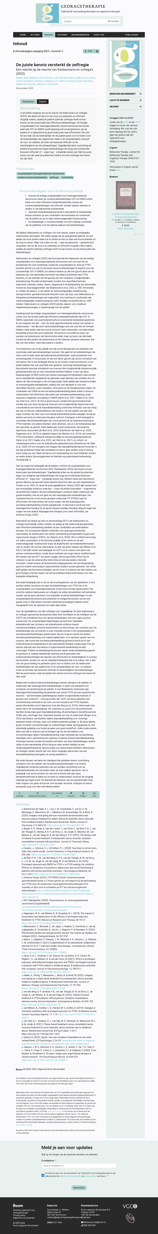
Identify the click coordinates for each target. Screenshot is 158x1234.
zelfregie (54, 177)
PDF (90, 51)
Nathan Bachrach (65, 78)
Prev (135, 234)
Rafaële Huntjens (47, 84)
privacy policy (90, 1176)
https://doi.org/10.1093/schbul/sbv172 (41, 1004)
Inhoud (49, 35)
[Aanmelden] (79, 1187)
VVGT (138, 122)
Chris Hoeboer (24, 81)
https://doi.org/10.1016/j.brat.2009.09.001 (42, 923)
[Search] (84, 21)
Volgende (57, 794)
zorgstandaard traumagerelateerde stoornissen (41, 173)
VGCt (125, 122)
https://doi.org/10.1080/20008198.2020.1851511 (46, 972)
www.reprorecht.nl (55, 1111)
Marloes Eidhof (85, 78)
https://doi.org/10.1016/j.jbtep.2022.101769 (43, 988)
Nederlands (28, 101)
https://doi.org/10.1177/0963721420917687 (53, 854)
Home (23, 35)
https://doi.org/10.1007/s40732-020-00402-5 (44, 1060)
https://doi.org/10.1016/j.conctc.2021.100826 (44, 952)
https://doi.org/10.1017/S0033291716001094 (57, 874)
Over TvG (99, 35)
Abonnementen (80, 35)
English (42, 101)
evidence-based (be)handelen (32, 177)
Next (139, 234)
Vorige (19, 794)
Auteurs (62, 35)
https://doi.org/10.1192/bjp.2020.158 (65, 825)
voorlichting (67, 177)
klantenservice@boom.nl (93, 1222)
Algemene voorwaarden (24, 1218)
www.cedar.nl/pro (23, 1125)
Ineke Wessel (46, 78)
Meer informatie (126, 228)
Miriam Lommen (43, 81)
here (118, 170)
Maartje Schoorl (26, 84)
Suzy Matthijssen (63, 81)
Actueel (35, 35)
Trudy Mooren (83, 81)
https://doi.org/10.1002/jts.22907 (38, 845)
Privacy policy (19, 1215)
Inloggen (131, 35)
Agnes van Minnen (26, 78)
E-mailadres (47, 1160)
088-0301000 (88, 1225)
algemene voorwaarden (70, 1176)
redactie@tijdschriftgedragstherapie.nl (64, 1217)
